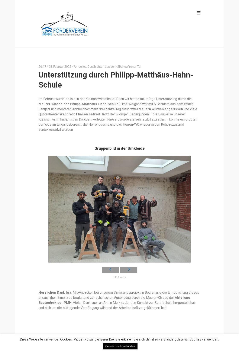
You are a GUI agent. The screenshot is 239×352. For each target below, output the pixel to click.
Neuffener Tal (131, 66)
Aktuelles (80, 66)
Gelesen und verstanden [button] (120, 346)
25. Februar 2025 (60, 66)
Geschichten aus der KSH (104, 66)
